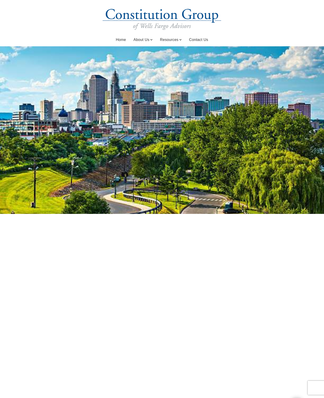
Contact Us (198, 40)
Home (121, 40)
